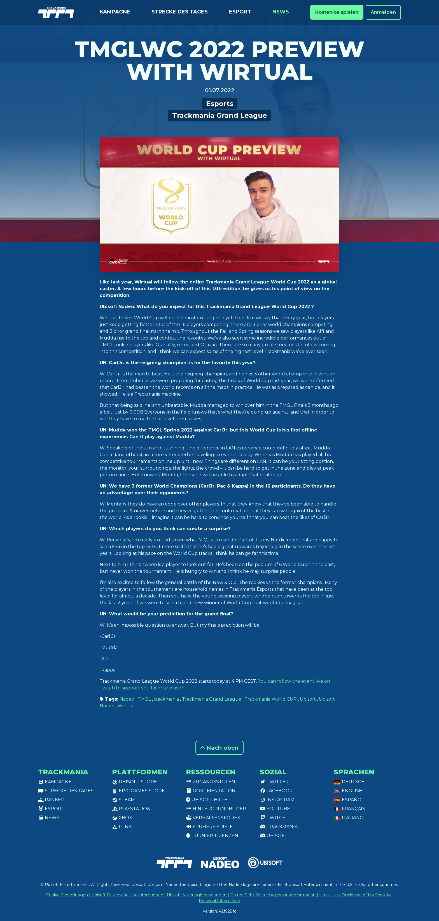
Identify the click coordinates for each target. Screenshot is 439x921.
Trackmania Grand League (219, 115)
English (348, 790)
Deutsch (349, 781)
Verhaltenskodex (213, 817)
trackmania (166, 699)
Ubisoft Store (134, 781)
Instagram (277, 799)
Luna (122, 826)
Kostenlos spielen (336, 12)
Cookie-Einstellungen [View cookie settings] (67, 894)
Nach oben (219, 747)
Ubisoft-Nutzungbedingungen (197, 894)
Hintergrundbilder (216, 808)
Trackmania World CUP (270, 699)
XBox (122, 817)
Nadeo (127, 699)
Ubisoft (308, 699)
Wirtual (126, 705)
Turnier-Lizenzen (212, 835)
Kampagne (115, 12)
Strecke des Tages (179, 12)
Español (349, 799)
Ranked (51, 799)
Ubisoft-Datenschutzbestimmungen (128, 894)
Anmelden (383, 12)
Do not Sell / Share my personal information (273, 894)
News (280, 12)
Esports (219, 104)
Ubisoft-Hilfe (206, 799)
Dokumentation (210, 790)
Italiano (349, 817)
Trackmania (279, 826)
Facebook (276, 790)
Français (349, 808)
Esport (240, 12)
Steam (123, 799)
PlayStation (131, 808)
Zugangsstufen (210, 781)
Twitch (273, 817)
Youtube (275, 808)
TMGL (144, 699)
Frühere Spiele (209, 826)
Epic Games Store (138, 790)
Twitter (274, 781)
